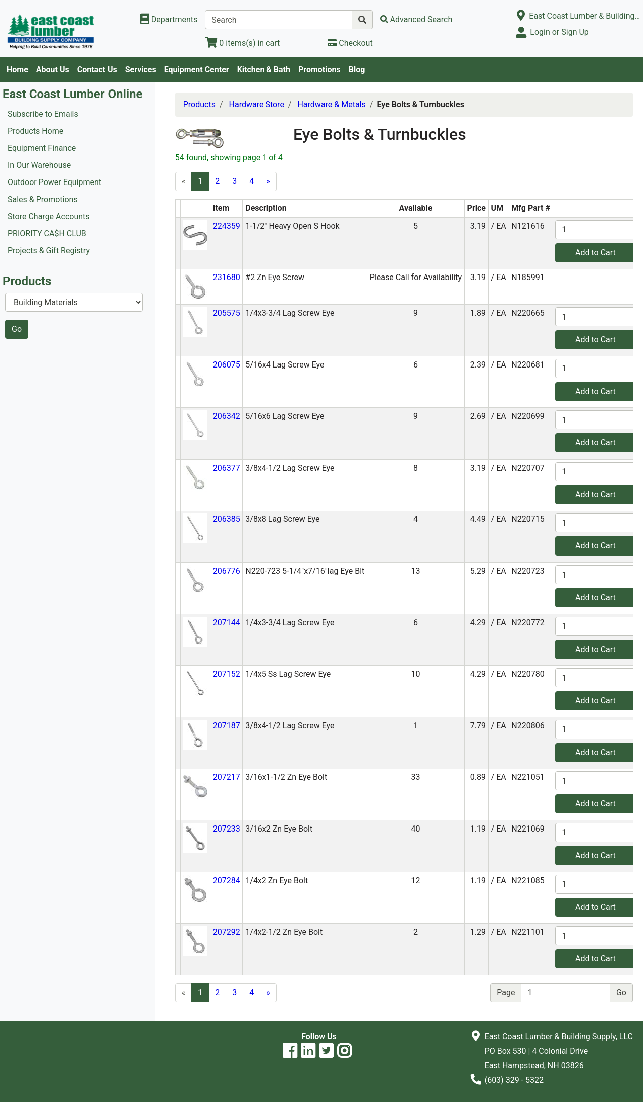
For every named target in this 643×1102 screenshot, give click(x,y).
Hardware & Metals (331, 104)
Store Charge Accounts (49, 216)
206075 (226, 365)
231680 (226, 277)
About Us (52, 69)
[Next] (268, 181)
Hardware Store (256, 104)
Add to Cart (595, 252)
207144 (226, 622)
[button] (195, 234)
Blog (357, 69)
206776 (226, 571)
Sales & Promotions (43, 199)
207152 (226, 674)
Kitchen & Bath (263, 69)
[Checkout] (350, 43)
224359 (226, 226)
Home (17, 69)
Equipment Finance (42, 148)
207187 (226, 725)
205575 (226, 313)
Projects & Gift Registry (49, 250)
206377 (226, 468)
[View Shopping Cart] (242, 43)
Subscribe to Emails (43, 114)
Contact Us (97, 69)
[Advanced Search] (416, 19)
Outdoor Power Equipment (54, 182)
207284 (226, 880)
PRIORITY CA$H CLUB (47, 233)
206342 (226, 416)
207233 (226, 829)
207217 (226, 777)
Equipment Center (196, 69)
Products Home (35, 131)
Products (199, 104)
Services (140, 69)
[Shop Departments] (169, 20)
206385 (226, 519)
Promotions (319, 69)
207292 (226, 932)
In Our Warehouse (39, 165)
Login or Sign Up (559, 32)
